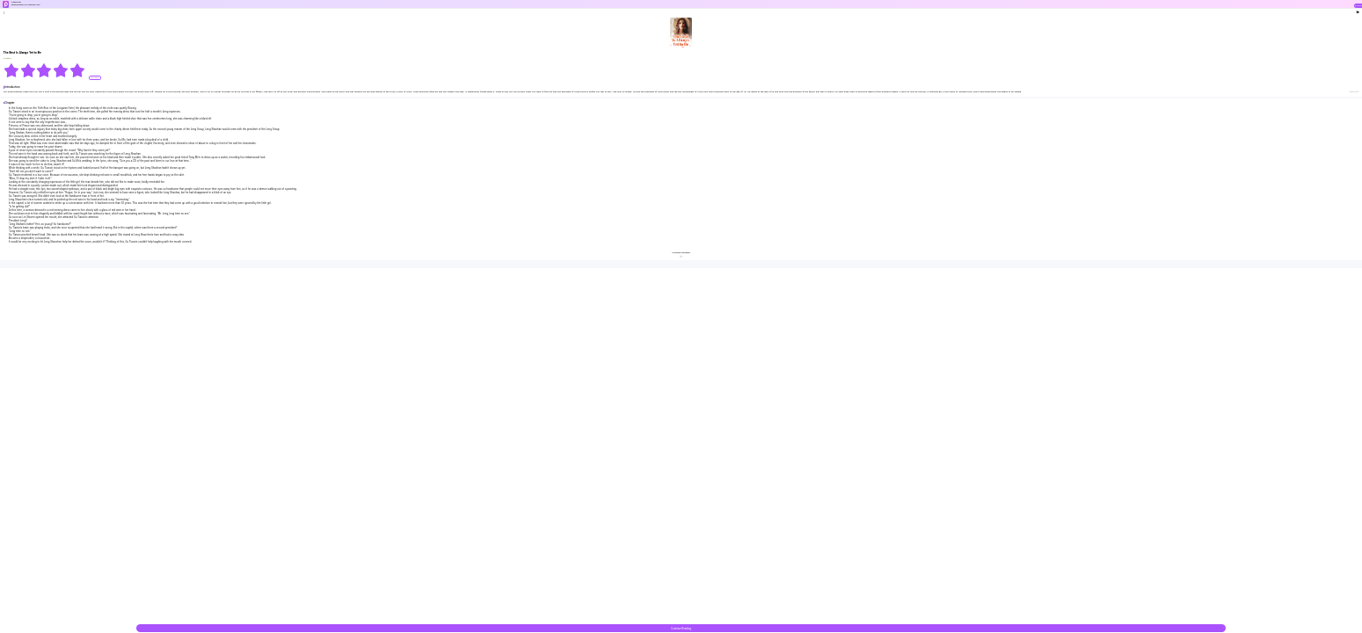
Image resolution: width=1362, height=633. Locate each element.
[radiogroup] (44, 70)
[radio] (12, 70)
